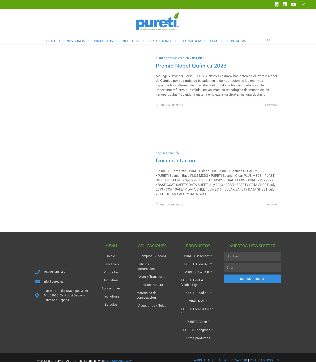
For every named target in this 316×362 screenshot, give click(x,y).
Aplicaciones (163, 41)
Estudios (111, 303)
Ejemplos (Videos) (152, 256)
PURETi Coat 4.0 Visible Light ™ (197, 282)
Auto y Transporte (152, 272)
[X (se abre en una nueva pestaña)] (277, 4)
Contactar (236, 41)
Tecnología (193, 41)
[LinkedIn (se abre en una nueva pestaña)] (285, 4)
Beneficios (111, 264)
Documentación (175, 160)
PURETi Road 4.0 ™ (198, 292)
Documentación (177, 58)
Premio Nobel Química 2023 (191, 65)
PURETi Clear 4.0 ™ (198, 264)
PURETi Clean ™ (198, 315)
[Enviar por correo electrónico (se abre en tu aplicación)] (301, 4)
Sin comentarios (171, 105)
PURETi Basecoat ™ (198, 256)
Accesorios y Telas (152, 300)
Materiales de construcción (145, 290)
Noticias (198, 58)
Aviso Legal (202, 353)
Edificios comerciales (152, 264)
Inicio (50, 41)
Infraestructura (152, 280)
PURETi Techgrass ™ (198, 323)
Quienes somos (74, 41)
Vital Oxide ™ (198, 300)
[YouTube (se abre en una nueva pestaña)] (293, 4)
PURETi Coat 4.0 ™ (198, 272)
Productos (105, 41)
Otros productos (198, 331)
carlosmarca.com (118, 354)
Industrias (133, 41)
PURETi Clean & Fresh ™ (198, 308)
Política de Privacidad (230, 353)
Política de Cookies (264, 353)
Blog (216, 41)
